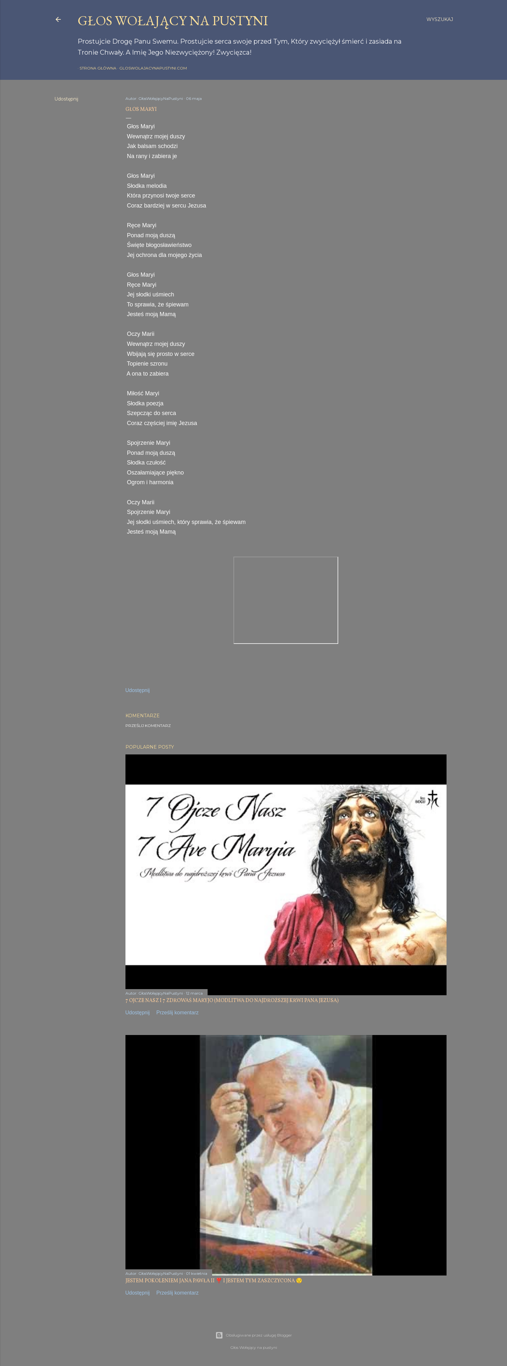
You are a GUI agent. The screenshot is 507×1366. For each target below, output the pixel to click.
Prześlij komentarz (148, 725)
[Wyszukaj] (439, 19)
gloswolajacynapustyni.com (151, 68)
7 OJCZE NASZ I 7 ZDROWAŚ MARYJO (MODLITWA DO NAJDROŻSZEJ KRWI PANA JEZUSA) (232, 1000)
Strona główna (96, 68)
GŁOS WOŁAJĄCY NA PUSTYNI (173, 20)
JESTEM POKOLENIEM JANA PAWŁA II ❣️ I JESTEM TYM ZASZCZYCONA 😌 (213, 1281)
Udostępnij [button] (66, 99)
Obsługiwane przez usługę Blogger (253, 1335)
